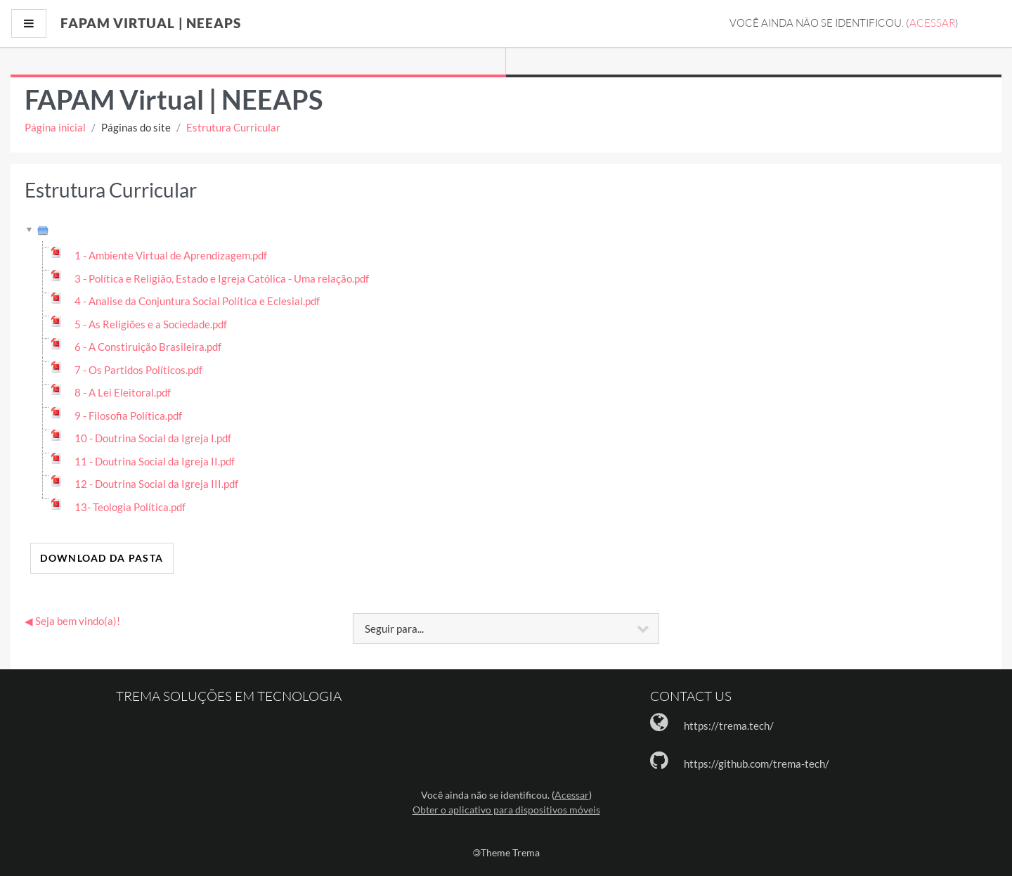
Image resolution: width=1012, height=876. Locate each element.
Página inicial (55, 127)
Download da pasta (101, 558)
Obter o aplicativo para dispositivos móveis (506, 810)
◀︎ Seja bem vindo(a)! (72, 620)
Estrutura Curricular (233, 127)
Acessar (932, 23)
